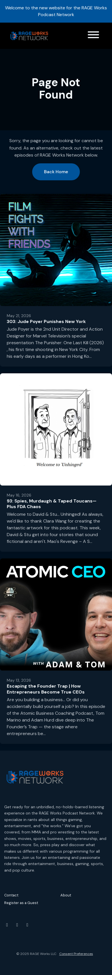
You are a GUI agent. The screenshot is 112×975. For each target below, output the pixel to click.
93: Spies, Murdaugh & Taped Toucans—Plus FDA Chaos (51, 504)
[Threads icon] (27, 925)
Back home (56, 172)
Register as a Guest (21, 902)
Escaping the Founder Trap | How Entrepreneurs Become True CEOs (46, 689)
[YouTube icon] (7, 925)
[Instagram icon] (17, 925)
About (65, 895)
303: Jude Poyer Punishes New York (46, 321)
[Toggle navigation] (93, 35)
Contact (11, 895)
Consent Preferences (76, 954)
